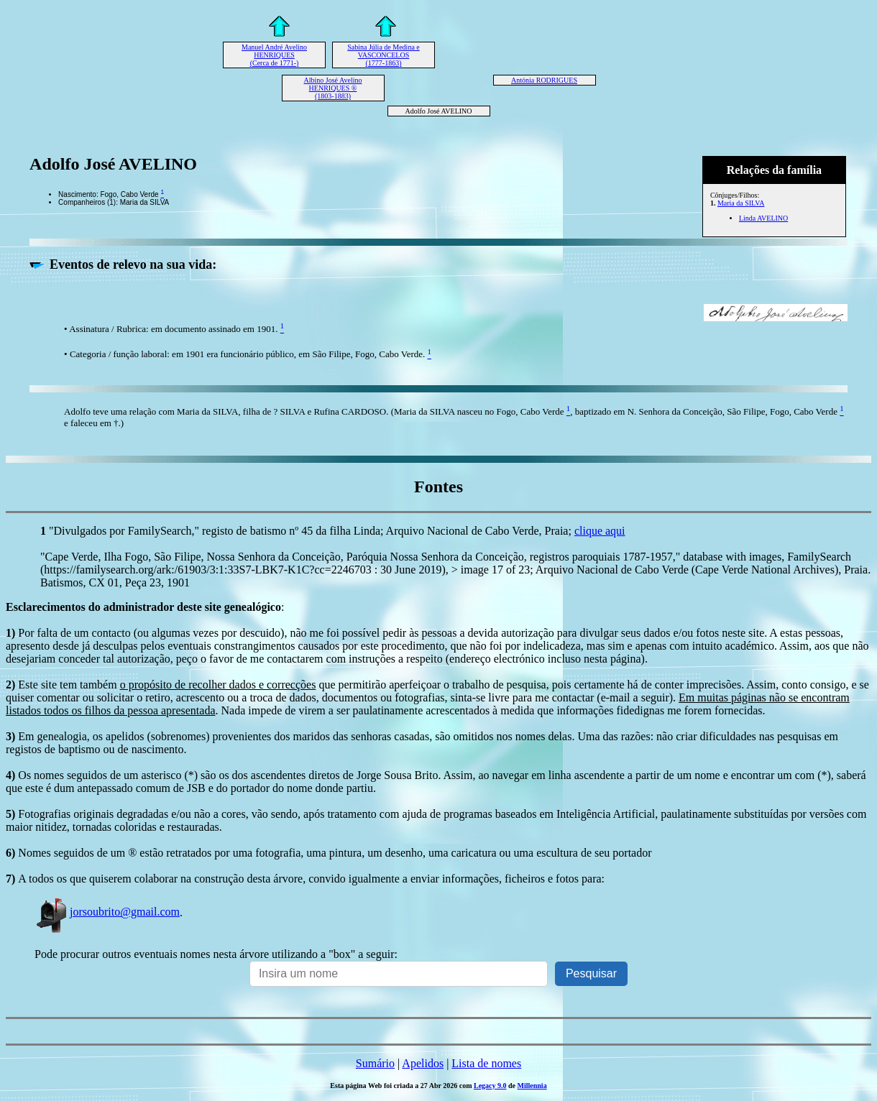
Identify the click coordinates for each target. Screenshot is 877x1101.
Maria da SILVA (741, 203)
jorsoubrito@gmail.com (107, 912)
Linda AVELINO (763, 218)
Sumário (375, 1063)
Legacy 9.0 (490, 1086)
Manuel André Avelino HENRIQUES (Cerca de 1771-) (274, 55)
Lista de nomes (486, 1063)
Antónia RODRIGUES (544, 80)
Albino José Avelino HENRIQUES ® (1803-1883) (333, 88)
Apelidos (423, 1063)
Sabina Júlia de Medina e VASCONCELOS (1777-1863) (383, 55)
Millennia (532, 1086)
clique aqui (599, 531)
